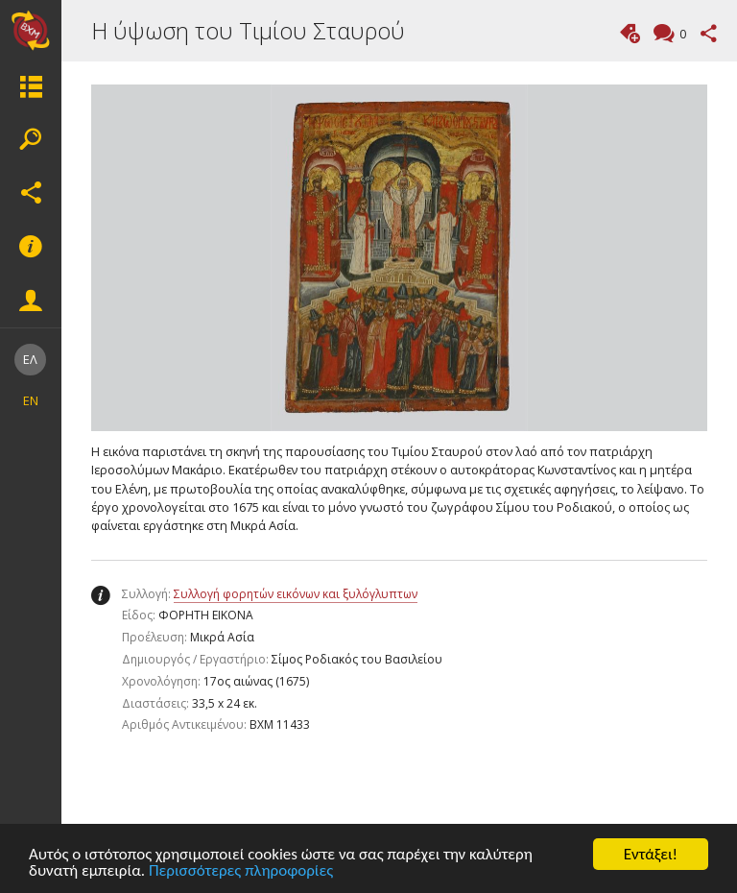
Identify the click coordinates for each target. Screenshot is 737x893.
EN (30, 400)
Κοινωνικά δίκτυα (30, 193)
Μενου (30, 86)
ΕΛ (30, 359)
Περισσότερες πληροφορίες (241, 871)
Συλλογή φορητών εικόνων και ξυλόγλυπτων (295, 594)
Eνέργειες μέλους (30, 300)
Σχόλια (680, 35)
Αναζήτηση (30, 139)
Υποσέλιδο (30, 247)
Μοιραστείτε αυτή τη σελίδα (709, 33)
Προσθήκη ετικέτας (630, 33)
